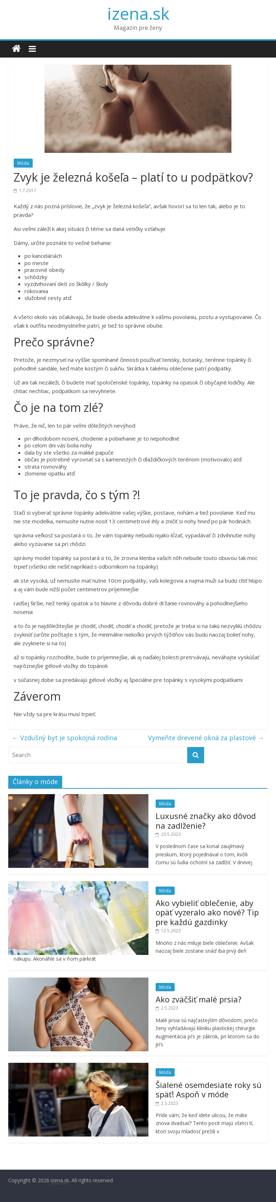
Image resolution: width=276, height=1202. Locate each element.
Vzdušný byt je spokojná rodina (64, 737)
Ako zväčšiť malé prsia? (199, 999)
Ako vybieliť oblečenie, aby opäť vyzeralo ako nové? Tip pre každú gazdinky (207, 912)
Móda (23, 163)
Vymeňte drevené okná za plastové (206, 737)
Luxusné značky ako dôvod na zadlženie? (206, 820)
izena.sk (138, 13)
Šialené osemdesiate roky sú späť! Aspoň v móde (209, 1089)
